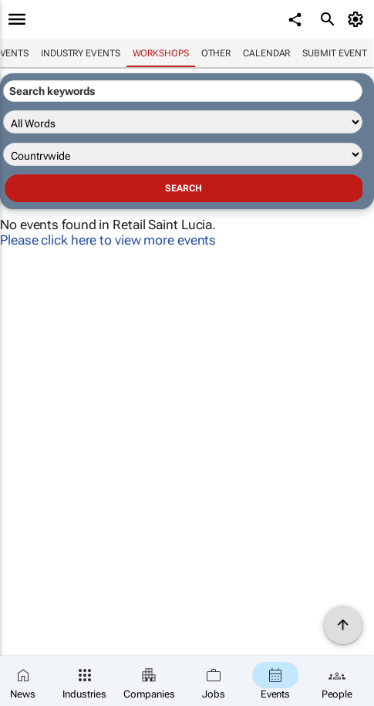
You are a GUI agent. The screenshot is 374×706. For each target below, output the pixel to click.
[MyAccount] (358, 19)
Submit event (334, 53)
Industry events (80, 53)
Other (216, 53)
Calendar (266, 53)
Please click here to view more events (108, 240)
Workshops (161, 53)
